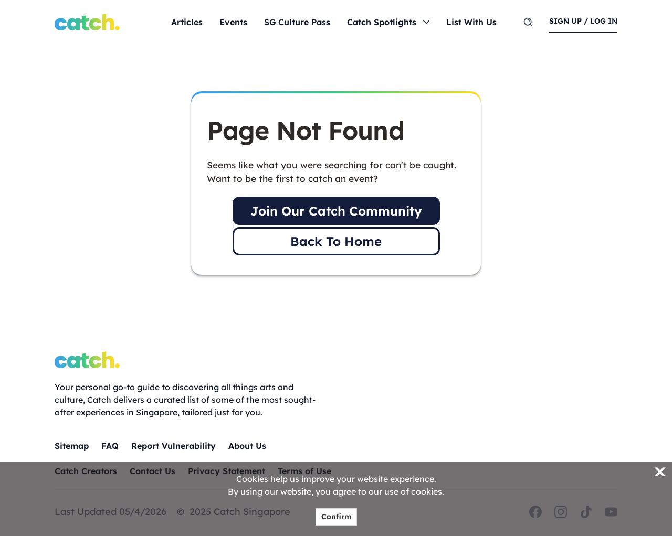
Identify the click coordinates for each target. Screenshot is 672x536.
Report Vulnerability (173, 446)
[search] (528, 22)
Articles (187, 22)
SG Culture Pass (297, 22)
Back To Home (336, 241)
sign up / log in (583, 21)
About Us (247, 446)
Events (233, 22)
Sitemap (72, 446)
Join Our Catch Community (336, 211)
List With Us (471, 22)
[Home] (87, 22)
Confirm (336, 516)
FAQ (110, 446)
